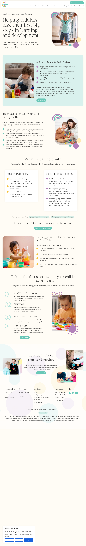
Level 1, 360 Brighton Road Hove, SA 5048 (41, 398)
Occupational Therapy (23, 396)
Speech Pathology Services (38, 217)
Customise (9, 540)
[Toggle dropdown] (40, 6)
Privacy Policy (59, 400)
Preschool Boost (73, 6)
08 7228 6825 (37, 392)
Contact (81, 6)
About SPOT (8, 392)
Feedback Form (59, 397)
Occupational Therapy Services (62, 217)
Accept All (28, 540)
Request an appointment (43, 228)
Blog (65, 6)
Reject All (19, 540)
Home (32, 6)
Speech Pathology (24, 392)
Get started (41, 100)
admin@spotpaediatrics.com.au (43, 395)
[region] (19, 534)
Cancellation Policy (60, 395)
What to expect (9, 397)
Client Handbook (60, 392)
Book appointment (77, 3)
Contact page (38, 402)
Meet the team (9, 395)
